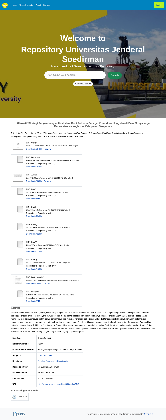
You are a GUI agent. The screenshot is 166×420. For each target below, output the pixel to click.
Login (158, 5)
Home (14, 5)
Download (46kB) (33, 198)
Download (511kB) (34, 251)
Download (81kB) (33, 301)
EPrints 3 (148, 414)
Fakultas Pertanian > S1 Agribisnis (53, 361)
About (38, 5)
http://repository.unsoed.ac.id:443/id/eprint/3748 (58, 384)
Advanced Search (83, 83)
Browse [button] (46, 5)
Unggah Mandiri (26, 5)
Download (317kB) (34, 149)
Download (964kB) (34, 166)
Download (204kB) (34, 216)
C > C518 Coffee (45, 355)
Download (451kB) (34, 234)
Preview (47, 149)
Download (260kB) (34, 283)
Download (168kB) (34, 181)
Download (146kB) (34, 269)
